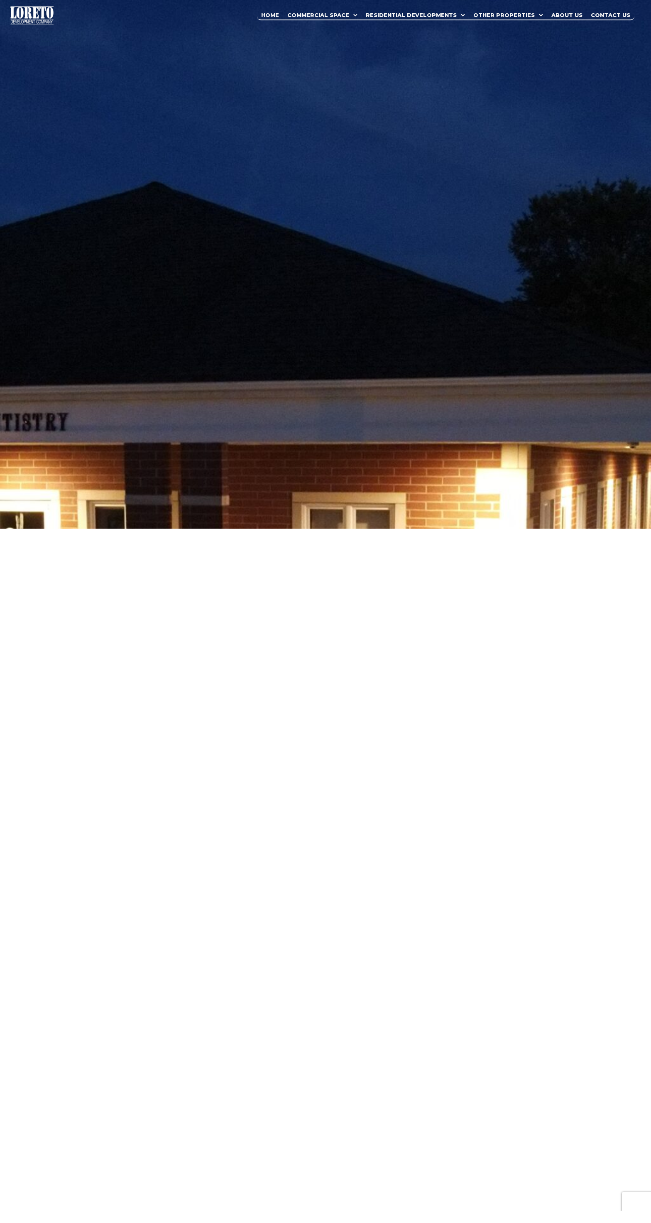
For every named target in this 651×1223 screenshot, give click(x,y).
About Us (566, 15)
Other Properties (504, 15)
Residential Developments (411, 15)
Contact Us (610, 15)
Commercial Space (318, 15)
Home (270, 15)
